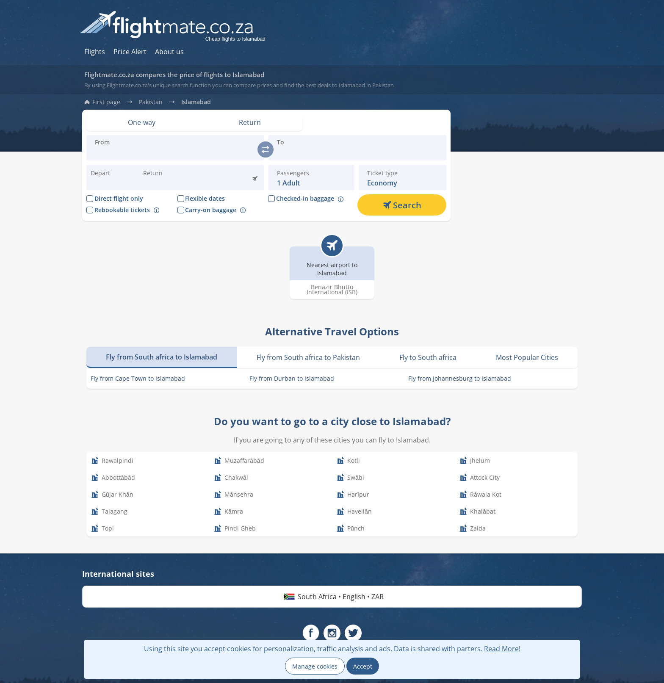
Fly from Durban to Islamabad (291, 378)
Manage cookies (315, 666)
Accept (362, 666)
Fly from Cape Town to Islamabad (138, 378)
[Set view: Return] (250, 122)
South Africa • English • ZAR (332, 596)
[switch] (265, 149)
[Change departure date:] (110, 177)
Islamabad (196, 102)
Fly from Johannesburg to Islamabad (459, 378)
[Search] (401, 205)
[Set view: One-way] (141, 122)
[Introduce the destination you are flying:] (175, 153)
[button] (163, 177)
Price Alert (130, 51)
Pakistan (151, 102)
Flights (94, 51)
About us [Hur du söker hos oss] (169, 51)
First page (106, 102)
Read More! (502, 648)
